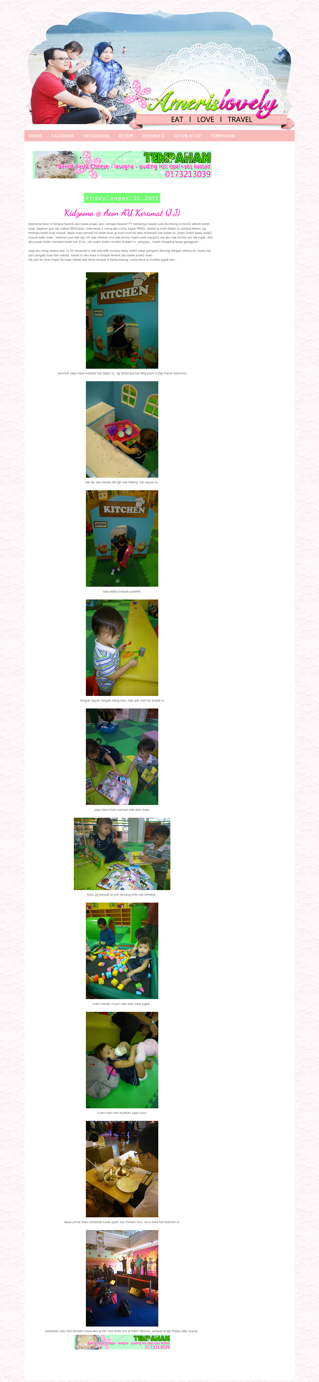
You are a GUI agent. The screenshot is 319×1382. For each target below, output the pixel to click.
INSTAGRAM (96, 135)
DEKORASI (153, 135)
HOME (35, 135)
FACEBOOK (62, 135)
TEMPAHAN (222, 135)
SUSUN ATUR (187, 135)
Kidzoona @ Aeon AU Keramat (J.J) (122, 213)
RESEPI (125, 135)
